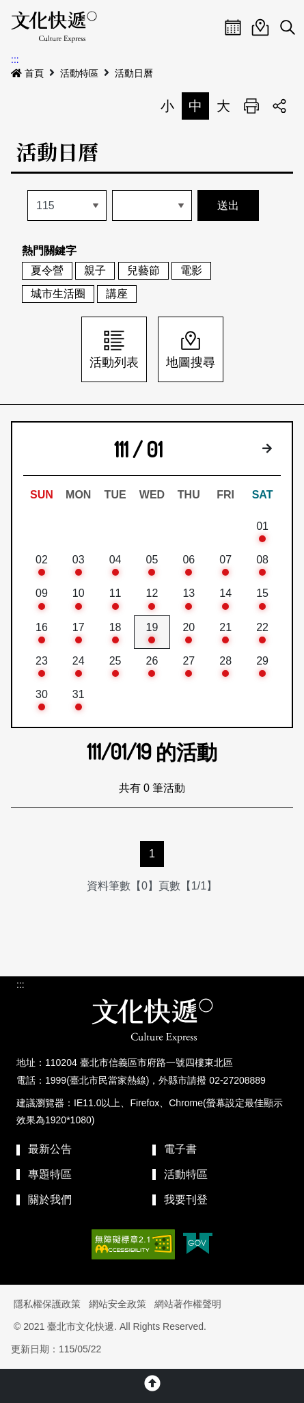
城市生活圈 (58, 293)
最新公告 (50, 1149)
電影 (191, 270)
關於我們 (50, 1199)
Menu (205, 27)
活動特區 (79, 73)
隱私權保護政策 (47, 1303)
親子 (95, 270)
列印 (251, 106)
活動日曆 (134, 73)
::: (15, 59)
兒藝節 (143, 270)
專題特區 (50, 1174)
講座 (117, 293)
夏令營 (47, 270)
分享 (279, 106)
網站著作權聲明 (187, 1303)
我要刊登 (186, 1199)
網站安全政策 (117, 1303)
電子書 (180, 1149)
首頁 (27, 73)
